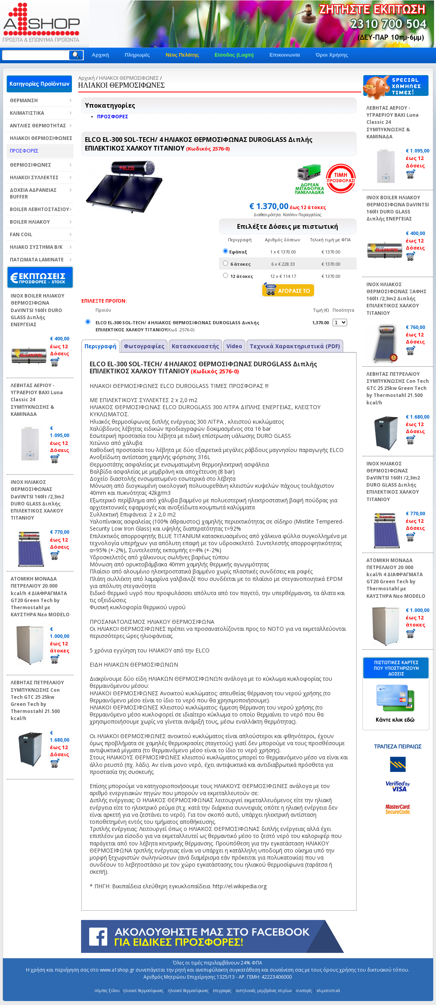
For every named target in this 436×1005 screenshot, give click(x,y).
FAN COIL (21, 234)
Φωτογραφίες (144, 346)
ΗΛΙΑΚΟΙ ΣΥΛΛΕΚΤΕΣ (34, 177)
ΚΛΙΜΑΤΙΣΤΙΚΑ (27, 113)
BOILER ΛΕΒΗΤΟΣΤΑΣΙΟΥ (39, 209)
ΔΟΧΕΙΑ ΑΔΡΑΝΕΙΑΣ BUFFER (33, 193)
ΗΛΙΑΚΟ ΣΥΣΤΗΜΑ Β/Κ (36, 247)
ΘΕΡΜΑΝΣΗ (24, 100)
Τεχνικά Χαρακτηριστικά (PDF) (295, 346)
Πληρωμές (137, 55)
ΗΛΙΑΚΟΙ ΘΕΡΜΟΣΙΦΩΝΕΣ (41, 138)
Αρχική (100, 55)
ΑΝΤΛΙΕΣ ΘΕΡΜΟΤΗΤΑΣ (38, 125)
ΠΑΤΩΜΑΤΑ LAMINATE (37, 259)
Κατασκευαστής (195, 346)
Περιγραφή (100, 346)
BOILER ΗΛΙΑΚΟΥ (30, 222)
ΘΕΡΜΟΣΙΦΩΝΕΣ (30, 165)
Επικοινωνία (284, 55)
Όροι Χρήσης (332, 55)
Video (234, 346)
